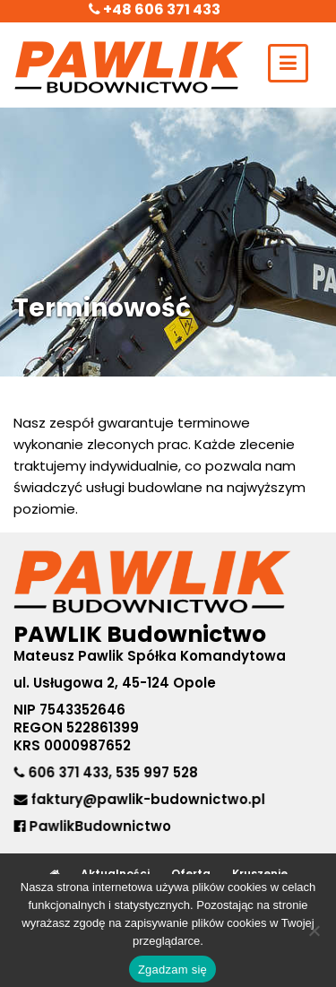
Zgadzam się (172, 969)
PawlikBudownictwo (93, 825)
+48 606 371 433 (154, 9)
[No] (314, 930)
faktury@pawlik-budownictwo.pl (147, 799)
